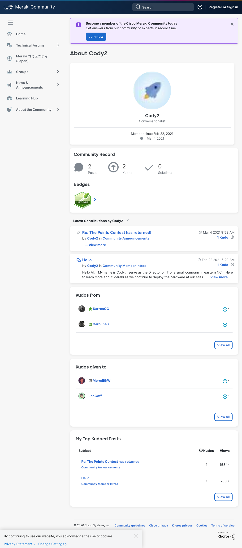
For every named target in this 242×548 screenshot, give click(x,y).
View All (95, 199)
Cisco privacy (158, 525)
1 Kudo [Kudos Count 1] (222, 237)
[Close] (136, 538)
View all (223, 345)
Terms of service (222, 525)
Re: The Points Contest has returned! (116, 232)
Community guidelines (130, 525)
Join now (96, 36)
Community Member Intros (124, 266)
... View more (95, 245)
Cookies (201, 525)
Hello (87, 259)
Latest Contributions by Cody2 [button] (98, 221)
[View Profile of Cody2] (92, 238)
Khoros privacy (182, 525)
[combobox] (163, 7)
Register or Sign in (223, 7)
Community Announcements (126, 238)
